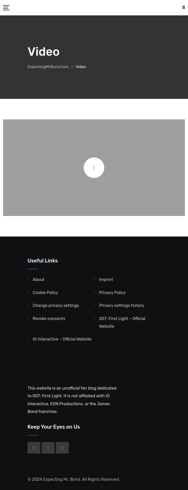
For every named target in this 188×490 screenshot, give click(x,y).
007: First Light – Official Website (122, 322)
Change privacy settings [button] (56, 305)
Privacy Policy (112, 292)
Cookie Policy (45, 292)
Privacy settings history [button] (121, 305)
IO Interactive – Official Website (62, 339)
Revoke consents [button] (49, 318)
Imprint (106, 279)
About (38, 279)
